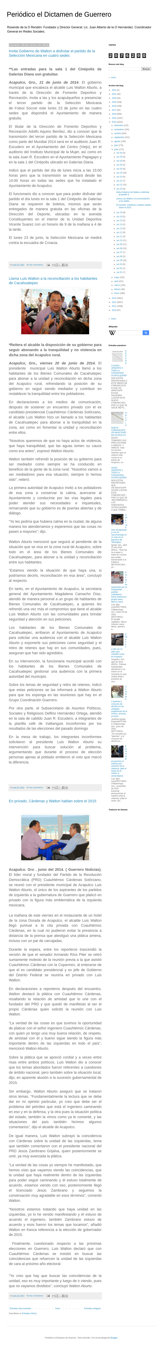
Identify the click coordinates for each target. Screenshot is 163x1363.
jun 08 (120, 248)
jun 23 (120, 176)
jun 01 (120, 272)
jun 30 (120, 153)
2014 (114, 122)
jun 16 (120, 216)
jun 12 (120, 232)
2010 (114, 310)
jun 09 (120, 244)
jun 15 (120, 220)
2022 (114, 90)
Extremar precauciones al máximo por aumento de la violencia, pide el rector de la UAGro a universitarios (119, 761)
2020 (114, 98)
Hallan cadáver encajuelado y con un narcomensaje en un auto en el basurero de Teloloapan (119, 528)
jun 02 (120, 268)
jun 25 (120, 169)
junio (116, 149)
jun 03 (120, 264)
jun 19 (120, 212)
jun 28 (120, 161)
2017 (114, 110)
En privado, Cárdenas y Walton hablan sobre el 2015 (52, 801)
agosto (117, 141)
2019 (114, 102)
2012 (114, 302)
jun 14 (120, 224)
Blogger (114, 1338)
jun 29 (120, 157)
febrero (117, 289)
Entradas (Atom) (29, 1313)
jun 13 (120, 228)
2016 (114, 114)
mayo (117, 277)
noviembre (119, 129)
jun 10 (120, 240)
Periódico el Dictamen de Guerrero (59, 14)
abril (116, 281)
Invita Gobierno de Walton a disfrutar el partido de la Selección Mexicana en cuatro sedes (52, 53)
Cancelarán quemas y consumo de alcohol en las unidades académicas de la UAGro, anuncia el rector (119, 701)
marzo (117, 285)
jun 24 (120, 173)
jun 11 (120, 236)
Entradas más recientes (20, 1308)
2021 (114, 94)
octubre (118, 133)
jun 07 (120, 252)
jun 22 (120, 181)
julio (116, 145)
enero (117, 293)
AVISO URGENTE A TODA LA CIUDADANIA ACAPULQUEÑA (119, 473)
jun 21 (120, 184)
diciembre (119, 125)
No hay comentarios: (35, 265)
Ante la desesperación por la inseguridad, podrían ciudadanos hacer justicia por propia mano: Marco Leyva (119, 587)
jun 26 (120, 165)
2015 (114, 118)
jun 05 (120, 260)
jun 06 (120, 256)
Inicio (57, 1308)
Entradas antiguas (92, 1308)
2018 (114, 106)
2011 (114, 306)
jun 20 (120, 189)
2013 (114, 298)
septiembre (119, 137)
